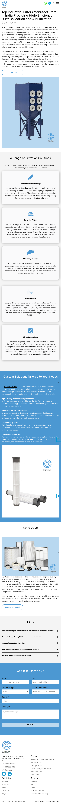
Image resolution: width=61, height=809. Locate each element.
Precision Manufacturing (39, 793)
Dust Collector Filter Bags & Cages (42, 759)
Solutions (5, 781)
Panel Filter (34, 775)
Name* (5, 678)
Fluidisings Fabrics (37, 762)
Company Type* (8, 687)
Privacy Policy (39, 802)
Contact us (12, 72)
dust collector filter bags (19, 188)
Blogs (4, 793)
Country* (5, 697)
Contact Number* (39, 687)
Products (35, 756)
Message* (6, 706)
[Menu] (57, 3)
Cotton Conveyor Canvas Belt (41, 768)
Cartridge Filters (36, 766)
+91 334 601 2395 (8, 764)
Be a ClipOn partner (38, 790)
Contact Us (5, 790)
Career (33, 787)
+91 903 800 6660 (8, 767)
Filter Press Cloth (37, 772)
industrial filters (10, 387)
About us (34, 781)
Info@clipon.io (7, 770)
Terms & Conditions (52, 802)
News (4, 787)
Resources (5, 784)
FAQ (32, 784)
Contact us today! (12, 607)
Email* (35, 678)
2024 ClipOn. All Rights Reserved (13, 802)
